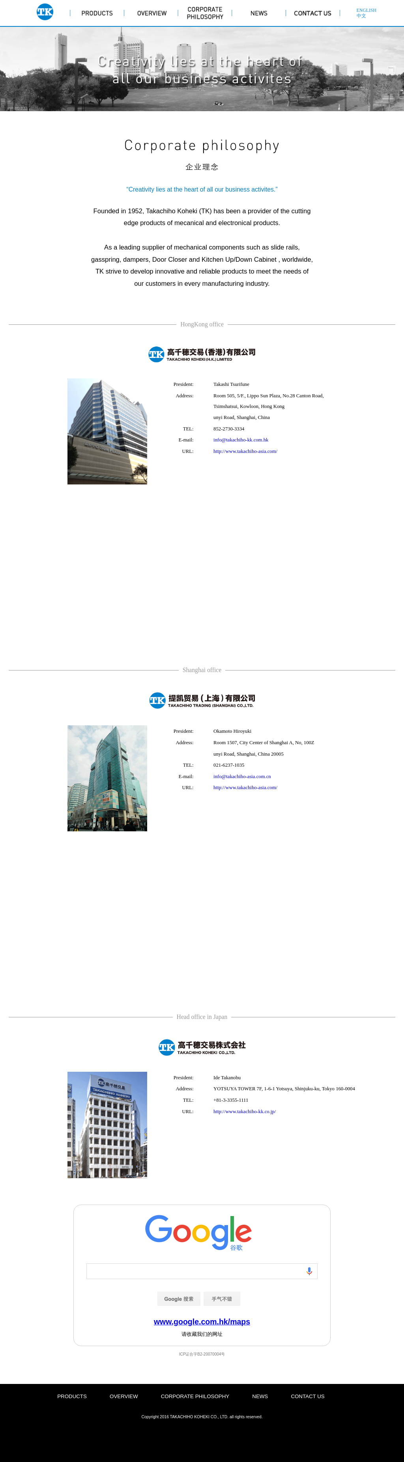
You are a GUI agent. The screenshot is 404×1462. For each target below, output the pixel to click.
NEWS (260, 1396)
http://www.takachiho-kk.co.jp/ (244, 1111)
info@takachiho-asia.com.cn (242, 776)
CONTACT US (307, 1396)
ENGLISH (366, 10)
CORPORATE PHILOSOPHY (195, 1396)
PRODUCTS (72, 1396)
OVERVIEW (124, 1396)
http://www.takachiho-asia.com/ (245, 451)
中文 (361, 16)
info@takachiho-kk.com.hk (240, 440)
